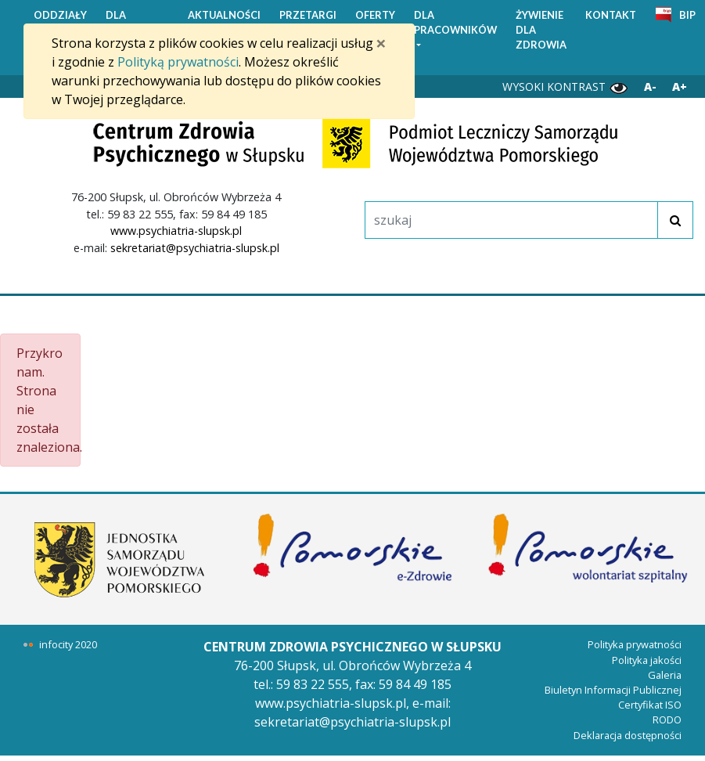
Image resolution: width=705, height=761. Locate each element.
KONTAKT (610, 15)
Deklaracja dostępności (628, 735)
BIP (687, 15)
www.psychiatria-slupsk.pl (176, 230)
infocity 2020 (68, 644)
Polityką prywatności (178, 61)
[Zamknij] (381, 43)
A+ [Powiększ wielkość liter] (679, 86)
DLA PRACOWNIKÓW (455, 22)
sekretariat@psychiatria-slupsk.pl (194, 247)
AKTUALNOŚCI (224, 15)
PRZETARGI (307, 15)
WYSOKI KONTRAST (565, 87)
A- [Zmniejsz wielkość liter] (650, 86)
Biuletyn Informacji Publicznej (613, 690)
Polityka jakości (647, 660)
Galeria (665, 675)
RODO (667, 719)
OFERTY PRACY (375, 22)
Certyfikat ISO (650, 705)
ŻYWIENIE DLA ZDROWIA (541, 30)
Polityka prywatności (635, 644)
